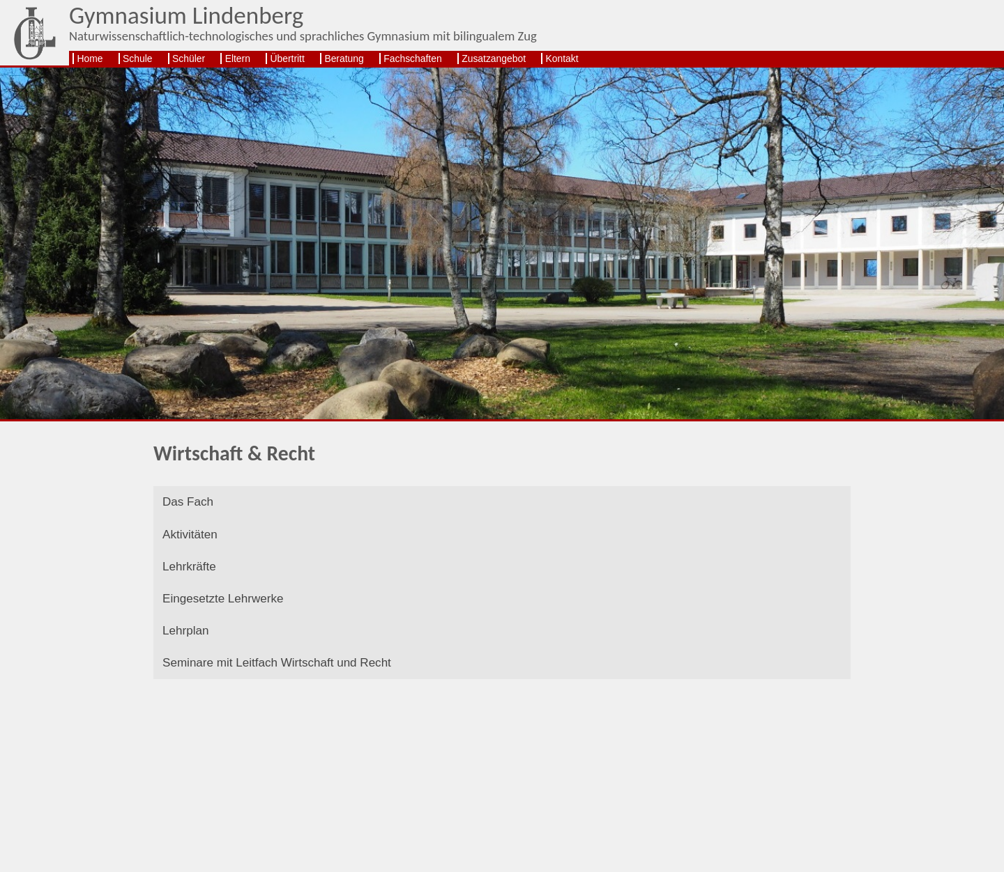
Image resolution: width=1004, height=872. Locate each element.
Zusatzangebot (494, 58)
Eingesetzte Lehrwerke (228, 609)
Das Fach (190, 504)
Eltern (237, 58)
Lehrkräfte (191, 574)
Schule (137, 58)
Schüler (188, 58)
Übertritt (287, 58)
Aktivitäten (192, 538)
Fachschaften (412, 58)
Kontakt (562, 58)
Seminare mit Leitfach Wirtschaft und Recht (286, 680)
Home (89, 58)
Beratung (343, 58)
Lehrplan (188, 644)
